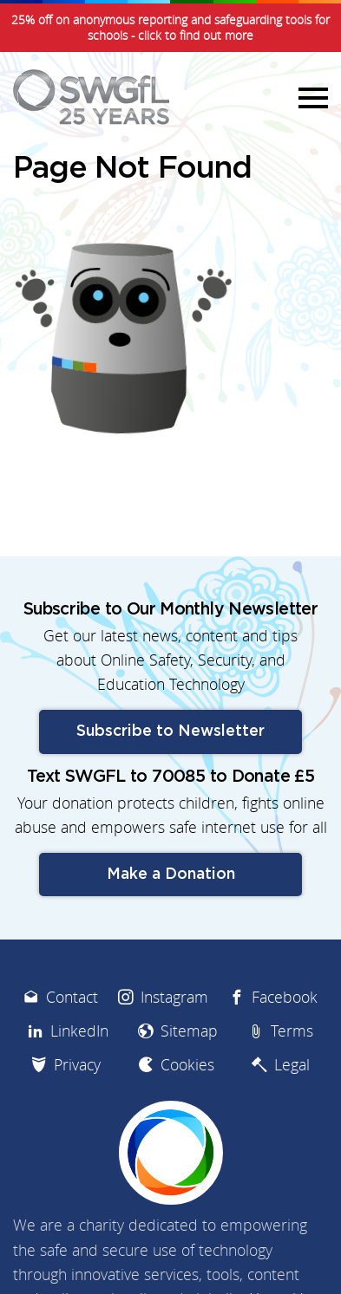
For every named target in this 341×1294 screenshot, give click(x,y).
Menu (310, 97)
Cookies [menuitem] (187, 1065)
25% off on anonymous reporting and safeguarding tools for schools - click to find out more (170, 27)
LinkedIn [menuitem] (79, 1031)
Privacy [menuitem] (77, 1065)
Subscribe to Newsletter (170, 731)
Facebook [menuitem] (285, 997)
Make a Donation (171, 874)
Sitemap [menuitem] (189, 1031)
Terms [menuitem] (292, 1031)
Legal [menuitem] (292, 1065)
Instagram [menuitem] (174, 997)
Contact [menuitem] (72, 997)
